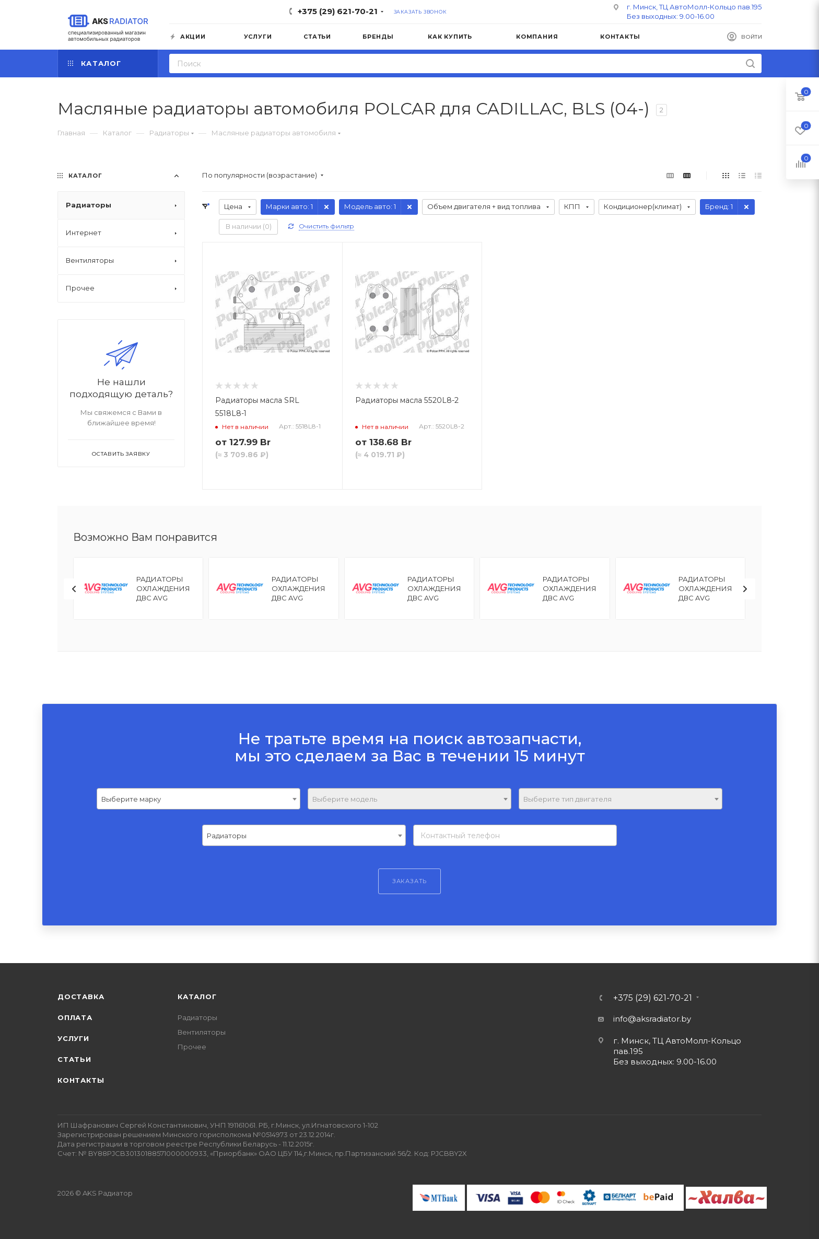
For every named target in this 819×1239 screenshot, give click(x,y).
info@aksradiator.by (652, 1019)
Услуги (73, 1038)
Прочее (192, 1047)
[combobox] (198, 798)
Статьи (74, 1059)
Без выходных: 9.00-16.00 (671, 16)
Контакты (80, 1080)
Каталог (197, 996)
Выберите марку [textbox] (131, 799)
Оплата (74, 1017)
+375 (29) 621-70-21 (338, 11)
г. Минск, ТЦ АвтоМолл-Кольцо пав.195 (694, 7)
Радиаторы (197, 1017)
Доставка (80, 996)
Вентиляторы (202, 1032)
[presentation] (74, 588)
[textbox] (409, 799)
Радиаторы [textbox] (227, 835)
